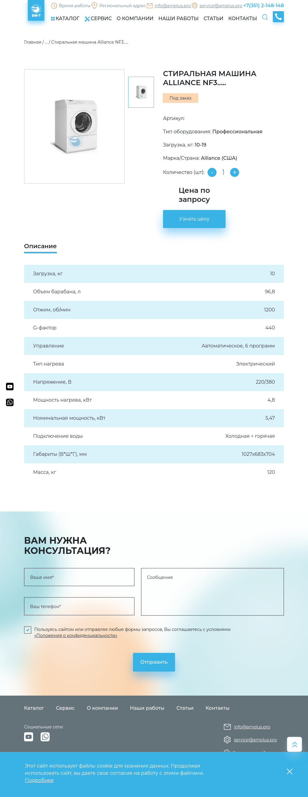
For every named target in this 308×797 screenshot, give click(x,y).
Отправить (154, 662)
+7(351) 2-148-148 (263, 5)
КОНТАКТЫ (242, 18)
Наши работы (147, 708)
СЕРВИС (98, 19)
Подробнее (39, 780)
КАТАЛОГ (65, 18)
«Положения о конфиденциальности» (75, 635)
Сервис (65, 708)
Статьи (185, 708)
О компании (102, 708)
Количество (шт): (184, 172)
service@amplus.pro (220, 5)
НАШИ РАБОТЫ (179, 18)
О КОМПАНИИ (135, 18)
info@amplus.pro (173, 5)
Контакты (217, 708)
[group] (74, 126)
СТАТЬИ (213, 18)
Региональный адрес (122, 5)
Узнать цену (194, 219)
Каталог (34, 708)
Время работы (75, 5)
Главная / (34, 42)
